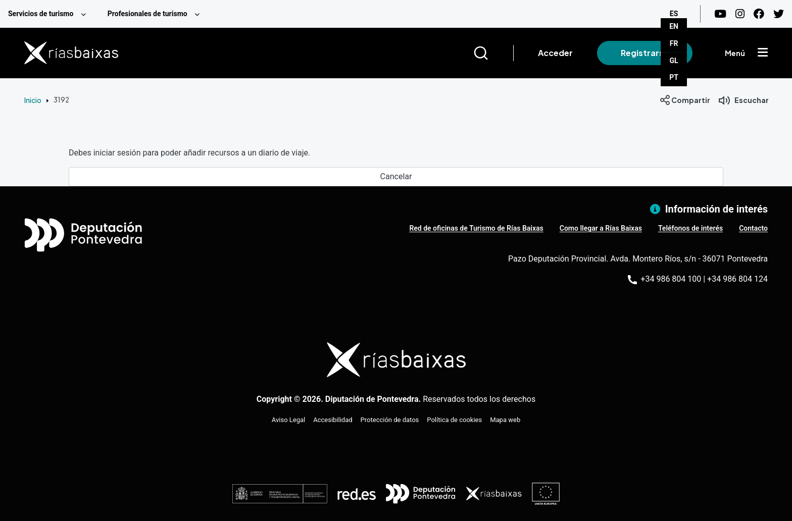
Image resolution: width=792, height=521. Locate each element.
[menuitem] (50, 14)
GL (674, 61)
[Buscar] (493, 53)
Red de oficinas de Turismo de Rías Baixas (476, 228)
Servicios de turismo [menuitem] (40, 14)
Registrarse (645, 52)
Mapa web (505, 420)
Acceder (555, 52)
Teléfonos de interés (690, 228)
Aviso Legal (288, 420)
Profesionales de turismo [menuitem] (147, 14)
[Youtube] (720, 14)
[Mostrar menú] (763, 53)
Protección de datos (390, 420)
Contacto (753, 228)
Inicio (32, 100)
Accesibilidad (332, 420)
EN (673, 26)
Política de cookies (454, 420)
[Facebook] (759, 14)
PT (673, 77)
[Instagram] (740, 14)
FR (674, 43)
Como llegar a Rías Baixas (601, 228)
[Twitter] (778, 14)
